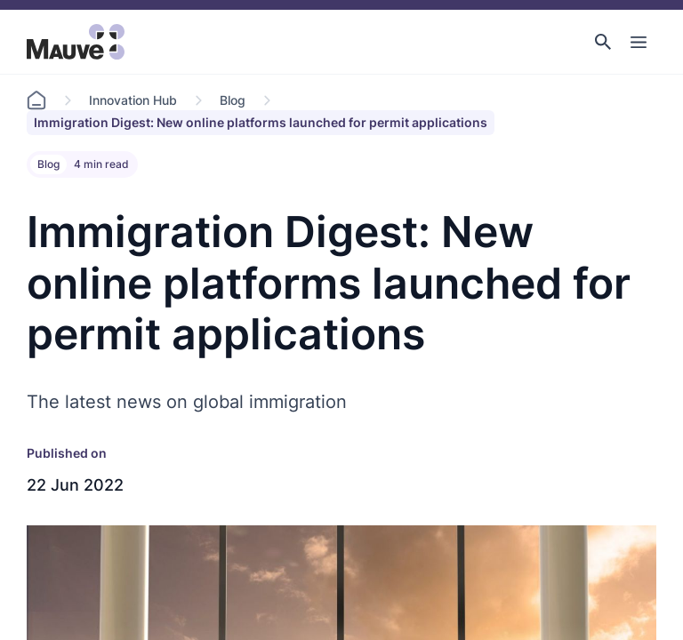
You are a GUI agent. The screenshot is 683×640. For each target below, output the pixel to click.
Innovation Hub (133, 100)
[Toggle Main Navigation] (638, 42)
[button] (603, 42)
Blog (232, 100)
